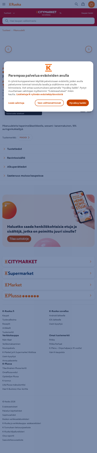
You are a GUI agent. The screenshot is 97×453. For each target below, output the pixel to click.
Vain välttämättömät (49, 103)
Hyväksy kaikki (77, 103)
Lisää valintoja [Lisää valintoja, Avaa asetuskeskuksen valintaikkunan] (16, 103)
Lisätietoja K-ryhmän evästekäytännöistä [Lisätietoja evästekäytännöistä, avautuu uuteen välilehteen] (39, 94)
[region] (48, 86)
